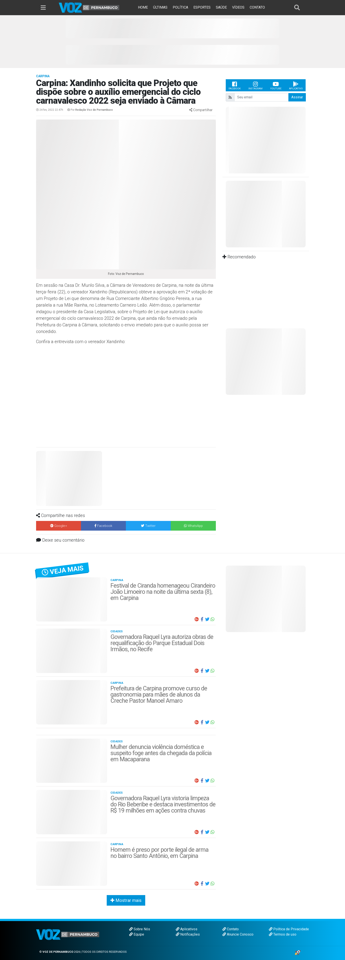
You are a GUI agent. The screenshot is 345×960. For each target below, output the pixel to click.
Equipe (136, 934)
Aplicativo (296, 85)
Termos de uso (282, 934)
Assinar (297, 97)
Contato (230, 929)
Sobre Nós (139, 929)
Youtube (275, 85)
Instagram (255, 85)
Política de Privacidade (289, 929)
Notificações (188, 934)
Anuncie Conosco (237, 934)
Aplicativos (186, 929)
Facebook (235, 85)
